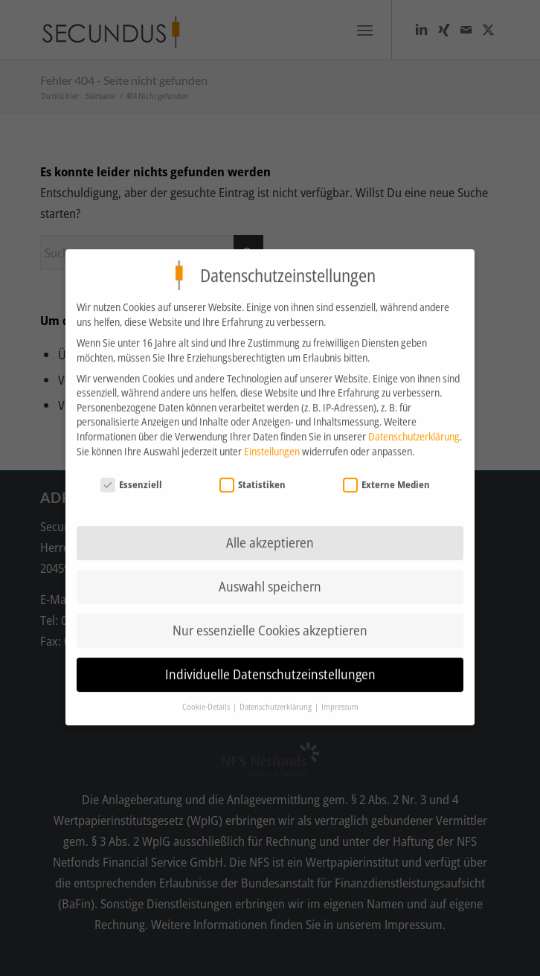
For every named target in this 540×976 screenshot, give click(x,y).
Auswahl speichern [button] (270, 576)
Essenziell (131, 474)
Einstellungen (272, 440)
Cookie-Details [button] (206, 695)
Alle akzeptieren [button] (270, 532)
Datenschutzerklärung (414, 425)
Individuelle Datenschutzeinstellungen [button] (270, 663)
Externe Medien (387, 474)
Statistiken (252, 474)
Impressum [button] (340, 695)
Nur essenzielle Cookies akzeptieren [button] (270, 620)
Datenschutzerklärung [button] (276, 695)
